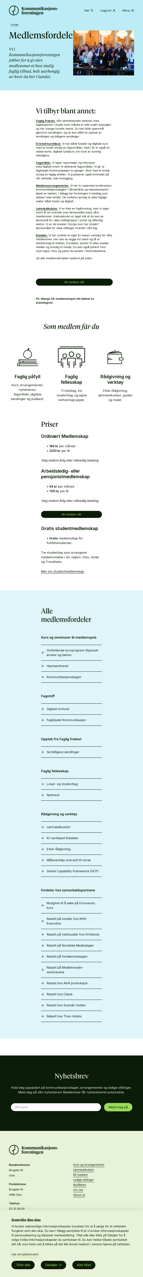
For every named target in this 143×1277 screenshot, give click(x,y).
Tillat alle (23, 1265)
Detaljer (51, 1265)
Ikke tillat (84, 1265)
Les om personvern (25, 1254)
